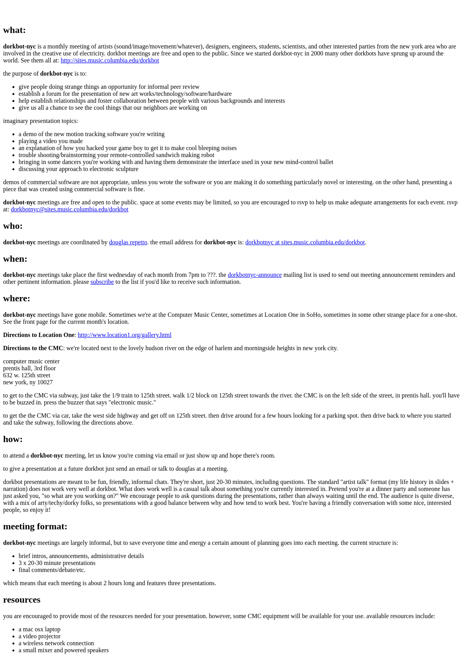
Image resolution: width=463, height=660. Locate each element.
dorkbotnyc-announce (255, 274)
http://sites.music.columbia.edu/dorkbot (109, 60)
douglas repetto (128, 242)
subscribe (102, 281)
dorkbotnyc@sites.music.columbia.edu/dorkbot (69, 209)
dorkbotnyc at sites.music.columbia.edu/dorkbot (305, 242)
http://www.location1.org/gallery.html (125, 335)
